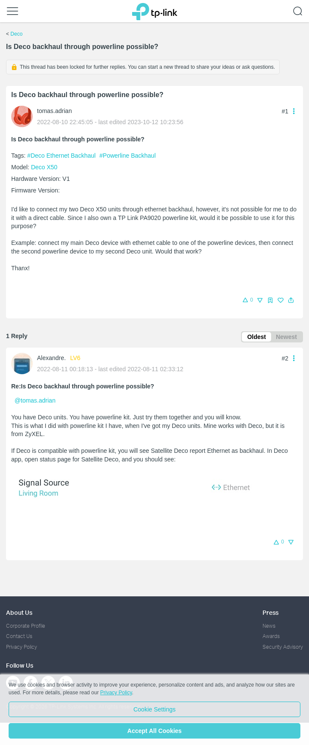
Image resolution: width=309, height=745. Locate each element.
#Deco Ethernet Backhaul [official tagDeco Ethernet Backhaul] (62, 155)
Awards (271, 636)
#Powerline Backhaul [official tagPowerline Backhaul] (127, 155)
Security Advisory (283, 647)
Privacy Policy (21, 647)
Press (270, 612)
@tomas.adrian (35, 400)
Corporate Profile (25, 626)
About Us (19, 612)
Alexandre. (51, 357)
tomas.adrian (54, 110)
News (269, 626)
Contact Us (19, 636)
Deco (16, 34)
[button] (290, 300)
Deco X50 (44, 167)
